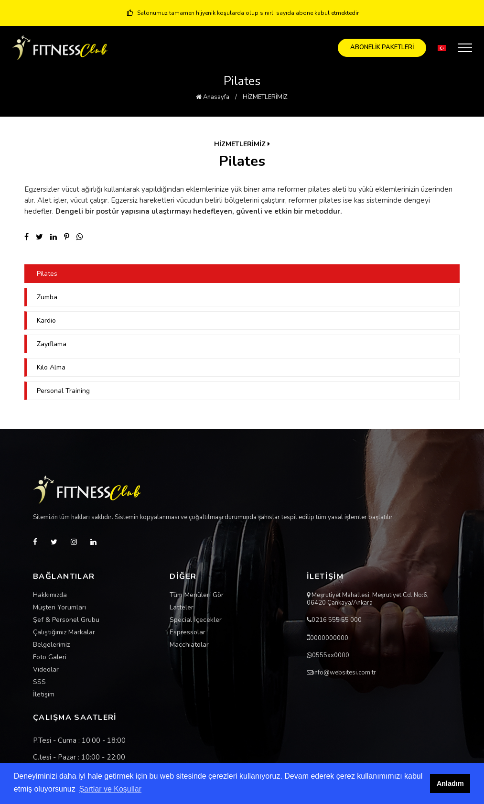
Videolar (46, 670)
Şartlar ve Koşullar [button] (110, 789)
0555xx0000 (330, 655)
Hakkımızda (50, 595)
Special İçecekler (196, 620)
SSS (39, 682)
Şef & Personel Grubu (66, 620)
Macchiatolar (189, 645)
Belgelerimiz (51, 645)
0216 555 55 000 (337, 620)
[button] (442, 48)
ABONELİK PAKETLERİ (382, 47)
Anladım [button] (450, 783)
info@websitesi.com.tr (344, 672)
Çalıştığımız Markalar (64, 632)
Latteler (182, 607)
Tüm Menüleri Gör (197, 595)
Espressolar (187, 632)
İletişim (43, 694)
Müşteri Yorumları (59, 607)
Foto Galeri (49, 657)
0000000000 (329, 638)
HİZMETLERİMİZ (265, 97)
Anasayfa (212, 97)
